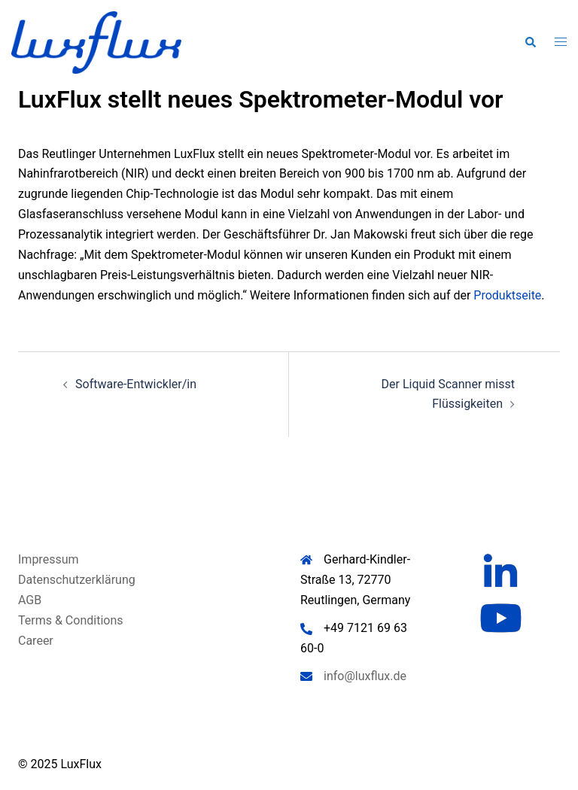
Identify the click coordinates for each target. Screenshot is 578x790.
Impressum (48, 559)
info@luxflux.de (365, 676)
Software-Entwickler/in (135, 384)
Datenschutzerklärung (76, 580)
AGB (29, 600)
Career (35, 641)
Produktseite (507, 295)
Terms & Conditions (70, 620)
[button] (530, 42)
